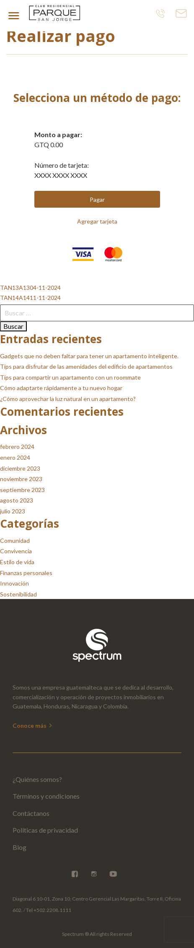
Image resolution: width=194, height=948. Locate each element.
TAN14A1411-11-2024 (30, 297)
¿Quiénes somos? (37, 779)
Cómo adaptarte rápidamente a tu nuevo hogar (61, 387)
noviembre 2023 (21, 478)
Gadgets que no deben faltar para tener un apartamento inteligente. (89, 355)
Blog (19, 847)
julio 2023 (12, 511)
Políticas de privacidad (45, 830)
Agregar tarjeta (97, 221)
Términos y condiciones (46, 796)
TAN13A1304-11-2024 (30, 287)
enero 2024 (15, 457)
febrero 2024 (17, 446)
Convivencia (16, 551)
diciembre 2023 (20, 468)
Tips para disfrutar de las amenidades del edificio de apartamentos (86, 366)
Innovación (14, 583)
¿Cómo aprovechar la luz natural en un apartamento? (68, 398)
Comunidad (15, 540)
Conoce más (33, 725)
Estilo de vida (17, 561)
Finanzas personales (26, 572)
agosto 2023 (16, 500)
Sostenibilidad (18, 594)
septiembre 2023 (22, 489)
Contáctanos (31, 813)
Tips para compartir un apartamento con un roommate (70, 377)
